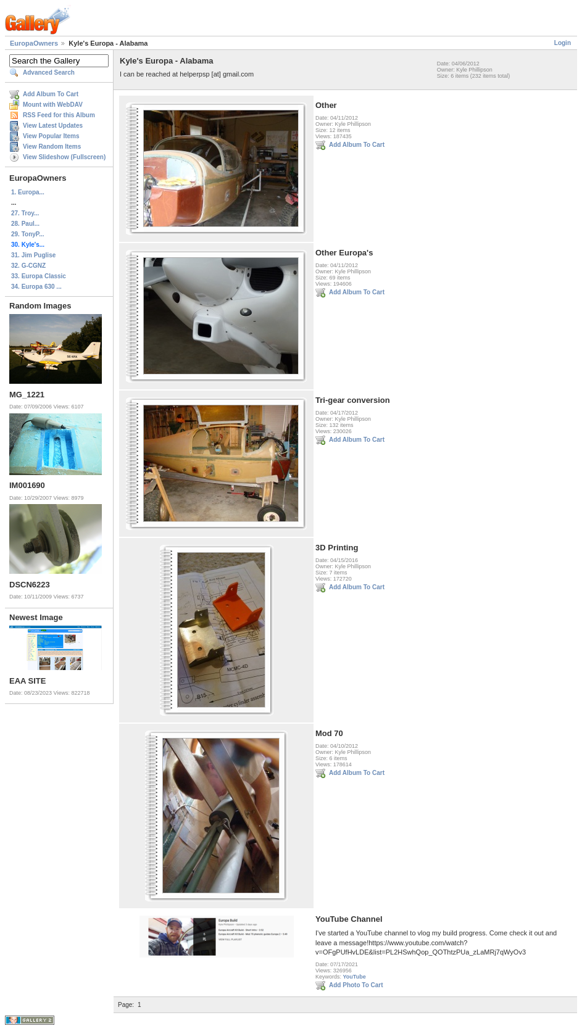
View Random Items (52, 146)
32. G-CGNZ (28, 265)
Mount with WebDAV (53, 104)
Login (562, 42)
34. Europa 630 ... (36, 286)
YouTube (354, 977)
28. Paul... (25, 223)
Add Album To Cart (50, 94)
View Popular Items (51, 136)
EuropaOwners (34, 43)
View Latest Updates (53, 125)
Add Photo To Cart (356, 985)
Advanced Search (49, 72)
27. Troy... (25, 213)
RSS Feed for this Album (59, 115)
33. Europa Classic (38, 276)
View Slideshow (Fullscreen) (64, 157)
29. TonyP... (27, 234)
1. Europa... (27, 192)
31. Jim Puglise (33, 255)
